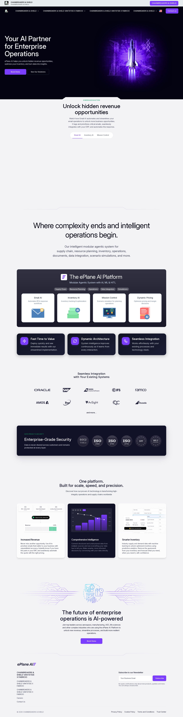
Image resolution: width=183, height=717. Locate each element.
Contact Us (21, 702)
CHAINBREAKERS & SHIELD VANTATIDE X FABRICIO (110, 11)
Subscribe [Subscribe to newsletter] (159, 678)
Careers (20, 698)
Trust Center (161, 712)
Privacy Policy (116, 712)
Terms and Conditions (145, 712)
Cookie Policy (129, 712)
